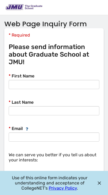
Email (16, 128)
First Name (21, 76)
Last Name (21, 102)
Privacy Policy (63, 188)
